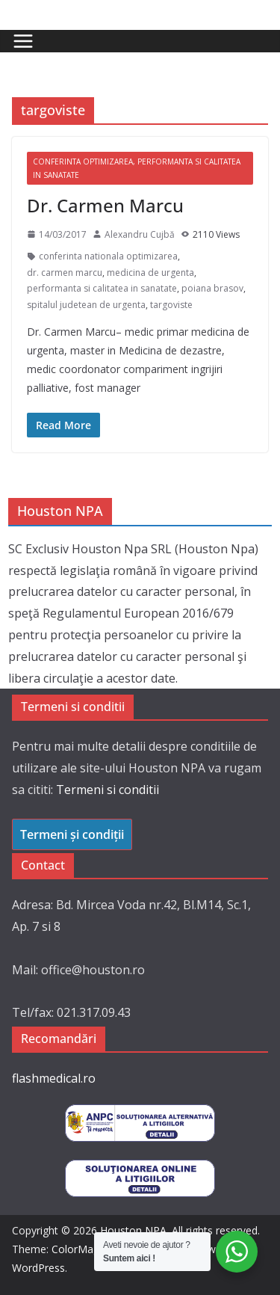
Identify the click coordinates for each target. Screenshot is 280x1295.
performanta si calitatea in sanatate (102, 288)
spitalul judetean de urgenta (86, 304)
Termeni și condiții (72, 834)
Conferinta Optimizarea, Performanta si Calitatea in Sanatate (136, 168)
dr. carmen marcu (64, 272)
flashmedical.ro (54, 1078)
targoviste (171, 304)
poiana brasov (212, 288)
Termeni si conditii (107, 789)
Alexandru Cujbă (140, 234)
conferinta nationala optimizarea (108, 256)
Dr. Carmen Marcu (105, 205)
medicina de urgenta (150, 272)
